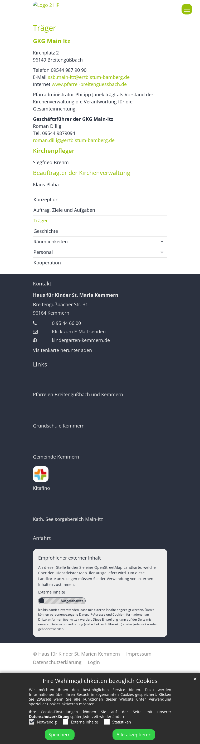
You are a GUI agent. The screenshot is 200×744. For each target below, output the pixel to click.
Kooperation (47, 262)
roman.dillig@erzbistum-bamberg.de (74, 140)
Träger (44, 28)
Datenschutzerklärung (49, 723)
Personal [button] (43, 252)
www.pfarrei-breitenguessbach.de (89, 84)
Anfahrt (42, 538)
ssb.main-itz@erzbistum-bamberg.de (89, 77)
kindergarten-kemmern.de (81, 340)
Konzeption (45, 199)
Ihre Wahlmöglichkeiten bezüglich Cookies (100, 687)
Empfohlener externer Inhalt (69, 558)
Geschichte (45, 231)
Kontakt (42, 283)
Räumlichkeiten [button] (50, 241)
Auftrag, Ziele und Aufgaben (64, 210)
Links (40, 364)
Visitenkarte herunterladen (62, 350)
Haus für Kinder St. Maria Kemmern (75, 295)
